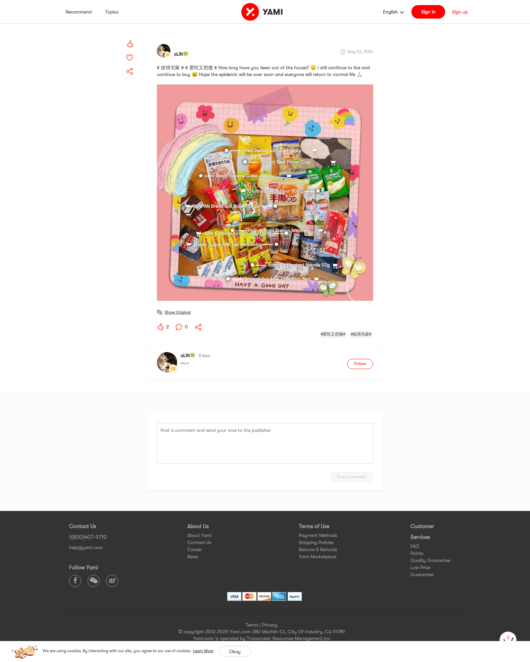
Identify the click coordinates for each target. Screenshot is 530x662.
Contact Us (199, 542)
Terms (252, 625)
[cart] (508, 640)
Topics (111, 12)
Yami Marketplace (317, 556)
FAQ (414, 546)
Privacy (270, 625)
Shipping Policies (316, 542)
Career (194, 549)
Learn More (203, 650)
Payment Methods (318, 535)
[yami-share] (130, 64)
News (192, 556)
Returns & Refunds (318, 549)
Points (416, 553)
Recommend (79, 12)
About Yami (199, 535)
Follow (360, 363)
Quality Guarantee (430, 560)
